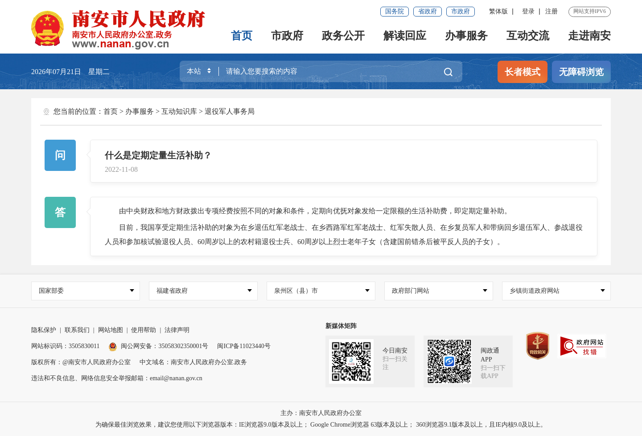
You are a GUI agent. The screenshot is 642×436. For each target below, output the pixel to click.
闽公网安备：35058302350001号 (158, 346)
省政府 (427, 11)
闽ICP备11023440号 (243, 346)
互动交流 (527, 36)
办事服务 (466, 36)
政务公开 (343, 36)
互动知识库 (179, 111)
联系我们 (77, 330)
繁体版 (498, 11)
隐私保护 (43, 330)
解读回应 (404, 36)
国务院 (394, 11)
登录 (528, 11)
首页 (241, 36)
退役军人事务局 (230, 111)
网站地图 (110, 330)
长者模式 (522, 72)
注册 (551, 11)
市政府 (460, 11)
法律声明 (177, 330)
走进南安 (589, 36)
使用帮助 (143, 330)
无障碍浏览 (581, 72)
